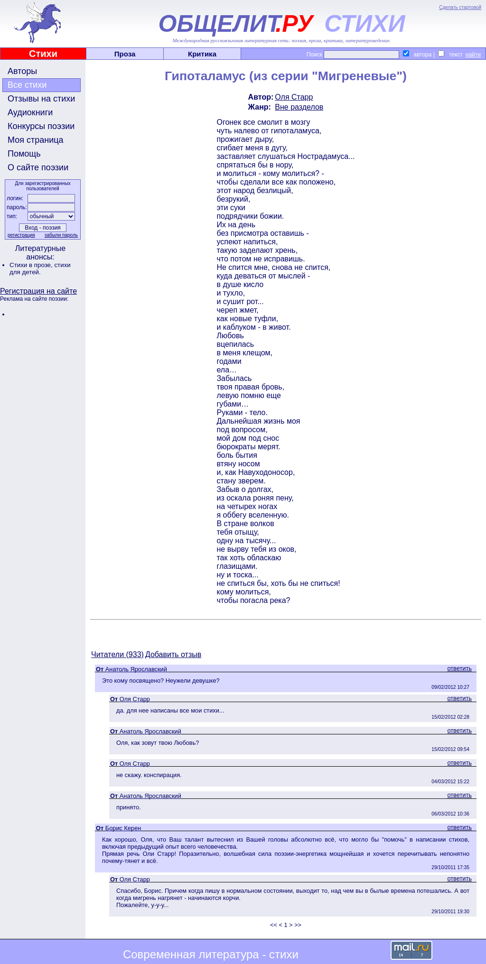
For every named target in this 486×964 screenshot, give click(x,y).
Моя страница (36, 140)
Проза (125, 54)
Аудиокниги (30, 112)
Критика (202, 54)
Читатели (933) (117, 654)
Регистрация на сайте (38, 291)
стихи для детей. (40, 268)
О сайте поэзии (38, 167)
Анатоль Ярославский (136, 669)
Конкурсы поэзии (41, 126)
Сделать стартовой (460, 7)
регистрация (21, 235)
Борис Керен (123, 828)
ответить (459, 668)
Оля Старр (294, 97)
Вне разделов (299, 107)
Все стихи (27, 85)
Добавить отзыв (173, 654)
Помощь (24, 153)
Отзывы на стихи (41, 98)
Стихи (43, 53)
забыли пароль (61, 235)
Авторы (22, 71)
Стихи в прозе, (31, 265)
